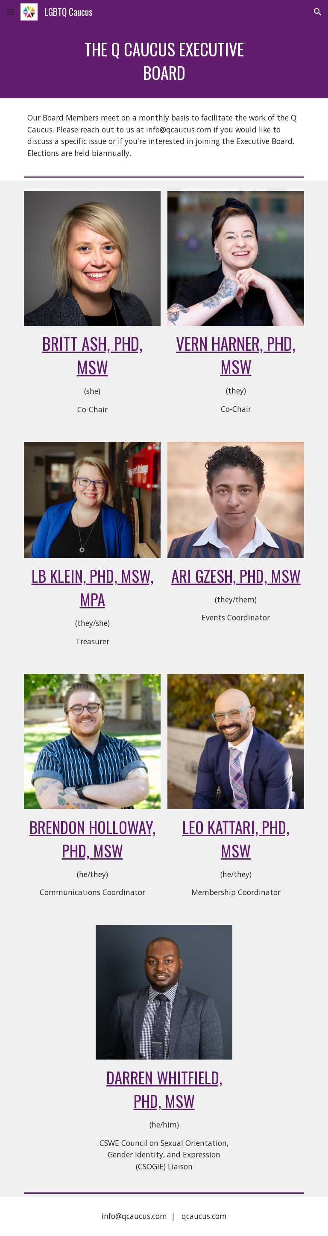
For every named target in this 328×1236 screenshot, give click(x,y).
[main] (164, 61)
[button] (10, 11)
